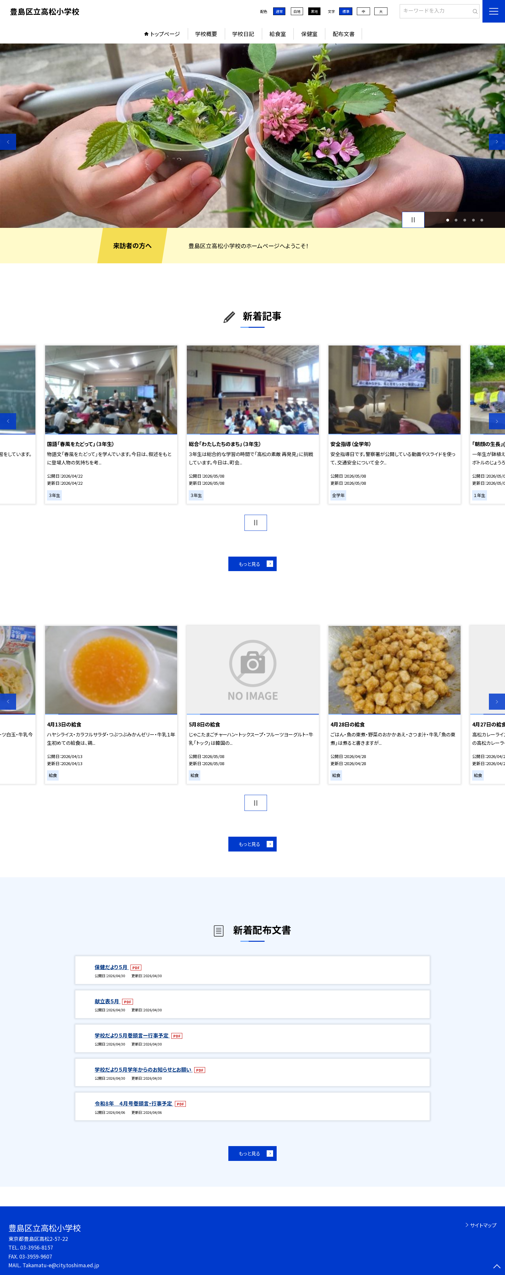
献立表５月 (107, 1001)
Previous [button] (8, 142)
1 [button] (447, 220)
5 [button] (482, 220)
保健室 (309, 34)
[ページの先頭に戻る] (497, 1267)
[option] (252, 136)
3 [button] (464, 220)
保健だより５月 (112, 967)
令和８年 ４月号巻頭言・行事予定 (134, 1103)
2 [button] (456, 220)
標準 (345, 11)
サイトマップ (483, 1225)
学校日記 (243, 34)
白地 (296, 11)
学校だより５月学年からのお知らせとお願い (144, 1069)
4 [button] (473, 220)
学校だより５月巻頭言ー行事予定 (132, 1035)
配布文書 (344, 34)
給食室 (278, 34)
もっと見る (249, 563)
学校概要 (206, 34)
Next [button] (497, 142)
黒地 (314, 11)
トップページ (165, 34)
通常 (279, 11)
